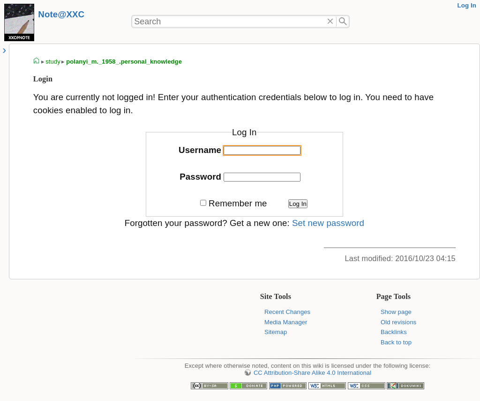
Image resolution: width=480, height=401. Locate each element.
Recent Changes (287, 311)
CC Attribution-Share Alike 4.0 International (312, 372)
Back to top (396, 342)
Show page (396, 311)
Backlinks (394, 331)
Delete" (330, 21)
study (52, 61)
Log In (466, 5)
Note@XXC (61, 14)
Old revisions (398, 322)
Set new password (328, 223)
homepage (36, 61)
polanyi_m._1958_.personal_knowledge (124, 61)
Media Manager (286, 322)
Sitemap (275, 331)
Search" (343, 21)
